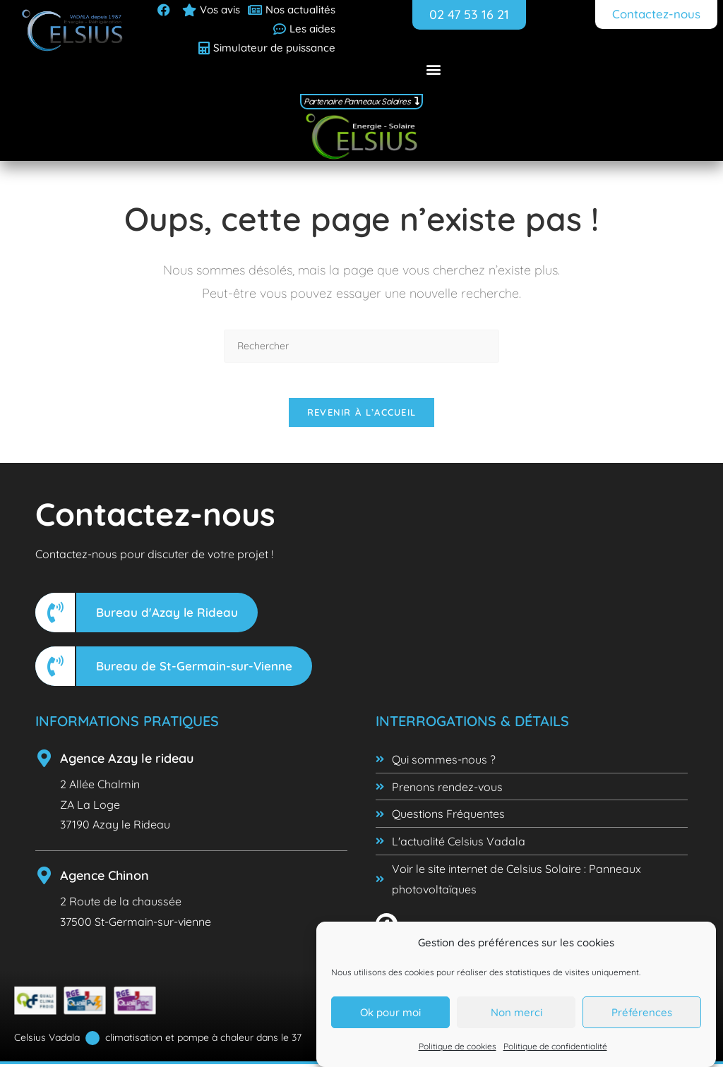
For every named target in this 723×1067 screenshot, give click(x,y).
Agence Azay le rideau (126, 761)
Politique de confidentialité (555, 1047)
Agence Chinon (104, 879)
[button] (434, 68)
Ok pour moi (390, 1013)
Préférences (641, 1013)
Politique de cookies (457, 1047)
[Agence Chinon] (44, 879)
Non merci (516, 1013)
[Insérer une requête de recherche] (361, 341)
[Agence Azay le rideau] (44, 761)
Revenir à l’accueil (362, 415)
